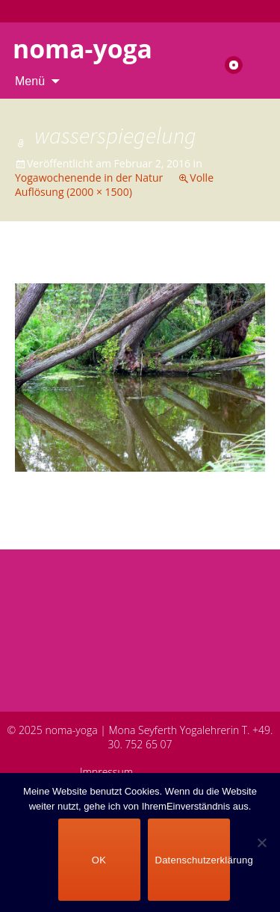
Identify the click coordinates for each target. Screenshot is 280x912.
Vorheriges (56, 269)
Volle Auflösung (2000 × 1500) (114, 184)
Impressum (106, 772)
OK (99, 860)
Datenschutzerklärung (192, 860)
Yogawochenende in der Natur (89, 177)
